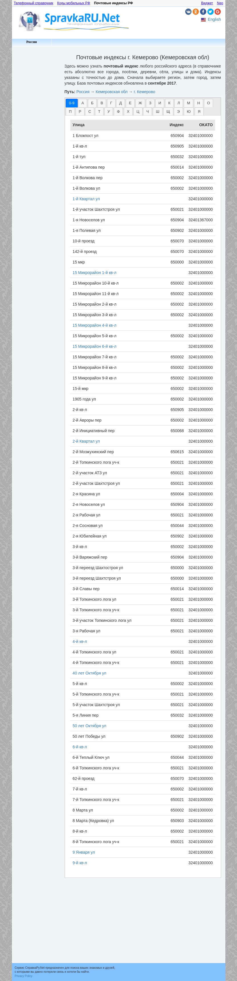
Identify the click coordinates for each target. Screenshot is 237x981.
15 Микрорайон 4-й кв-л (94, 325)
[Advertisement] (36, 133)
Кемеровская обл (111, 91)
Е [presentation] (130, 103)
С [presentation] (89, 111)
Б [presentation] (92, 103)
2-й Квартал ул (86, 441)
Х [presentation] (128, 111)
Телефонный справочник (33, 3)
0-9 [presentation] (71, 103)
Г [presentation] (111, 103)
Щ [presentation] (168, 111)
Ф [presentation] (118, 111)
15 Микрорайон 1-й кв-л (94, 272)
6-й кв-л (80, 747)
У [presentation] (109, 111)
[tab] (71, 103)
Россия (31, 42)
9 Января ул (84, 852)
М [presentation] (188, 103)
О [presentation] (208, 103)
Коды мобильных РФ (73, 3)
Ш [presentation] (157, 111)
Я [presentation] (199, 111)
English (214, 19)
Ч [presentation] (147, 111)
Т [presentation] (99, 111)
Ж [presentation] (140, 103)
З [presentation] (150, 103)
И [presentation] (159, 103)
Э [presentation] (178, 111)
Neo (220, 3)
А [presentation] (82, 103)
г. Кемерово (144, 91)
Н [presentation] (198, 103)
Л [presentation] (179, 103)
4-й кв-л (80, 641)
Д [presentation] (120, 103)
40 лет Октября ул (89, 673)
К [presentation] (169, 103)
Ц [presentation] (138, 111)
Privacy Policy (23, 976)
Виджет (207, 3)
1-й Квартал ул (86, 199)
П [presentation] (70, 111)
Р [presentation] (80, 111)
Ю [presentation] (189, 111)
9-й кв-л (80, 863)
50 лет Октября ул (89, 726)
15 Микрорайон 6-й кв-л (94, 346)
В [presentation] (102, 103)
